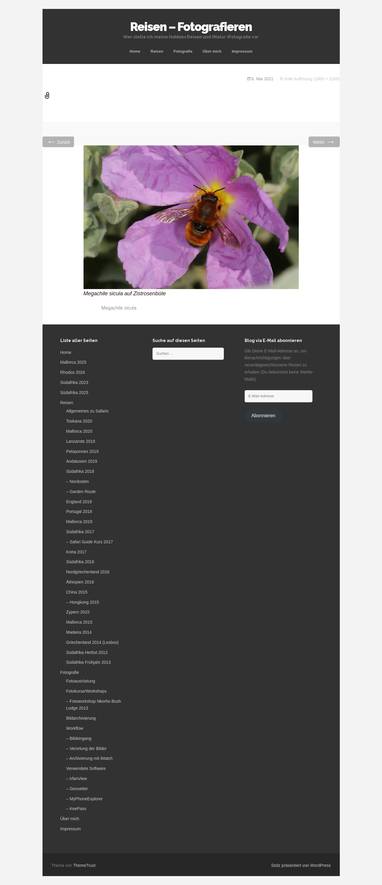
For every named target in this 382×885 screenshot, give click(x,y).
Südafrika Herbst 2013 (87, 652)
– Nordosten (77, 481)
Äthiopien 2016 (80, 582)
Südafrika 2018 (80, 471)
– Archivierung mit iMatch (89, 758)
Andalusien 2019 (81, 461)
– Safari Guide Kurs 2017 (89, 541)
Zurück (58, 141)
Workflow (74, 728)
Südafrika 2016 (80, 561)
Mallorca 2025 (73, 362)
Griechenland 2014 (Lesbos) (92, 642)
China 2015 (77, 592)
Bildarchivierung (81, 718)
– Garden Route (81, 491)
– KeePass (76, 808)
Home (135, 51)
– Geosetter (77, 788)
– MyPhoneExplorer (84, 798)
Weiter (324, 141)
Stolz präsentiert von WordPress (301, 865)
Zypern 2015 (78, 612)
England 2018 (79, 501)
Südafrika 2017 (80, 531)
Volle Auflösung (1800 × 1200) (311, 78)
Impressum (242, 51)
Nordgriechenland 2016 (88, 571)
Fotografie (183, 51)
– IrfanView (76, 778)
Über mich (212, 51)
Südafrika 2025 (74, 392)
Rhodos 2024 (72, 372)
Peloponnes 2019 (82, 451)
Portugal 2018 (79, 511)
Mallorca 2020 (79, 431)
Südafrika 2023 (74, 382)
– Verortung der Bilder (86, 748)
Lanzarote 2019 (80, 441)
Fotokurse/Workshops (86, 691)
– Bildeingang (79, 738)
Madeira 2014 (79, 632)
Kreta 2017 (76, 552)
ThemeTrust (84, 865)
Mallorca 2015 (79, 622)
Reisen (157, 51)
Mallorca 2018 (79, 521)
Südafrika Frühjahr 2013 (88, 662)
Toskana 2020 (79, 421)
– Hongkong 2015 (82, 602)
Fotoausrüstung (80, 681)
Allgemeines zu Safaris (87, 411)
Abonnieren (263, 415)
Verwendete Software (86, 768)
